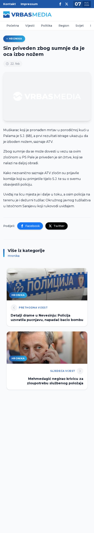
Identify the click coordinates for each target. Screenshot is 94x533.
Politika (46, 25)
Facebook (30, 226)
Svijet (80, 25)
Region (64, 25)
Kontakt (9, 4)
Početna (12, 25)
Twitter (56, 226)
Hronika (14, 38)
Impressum (29, 4)
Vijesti (29, 25)
